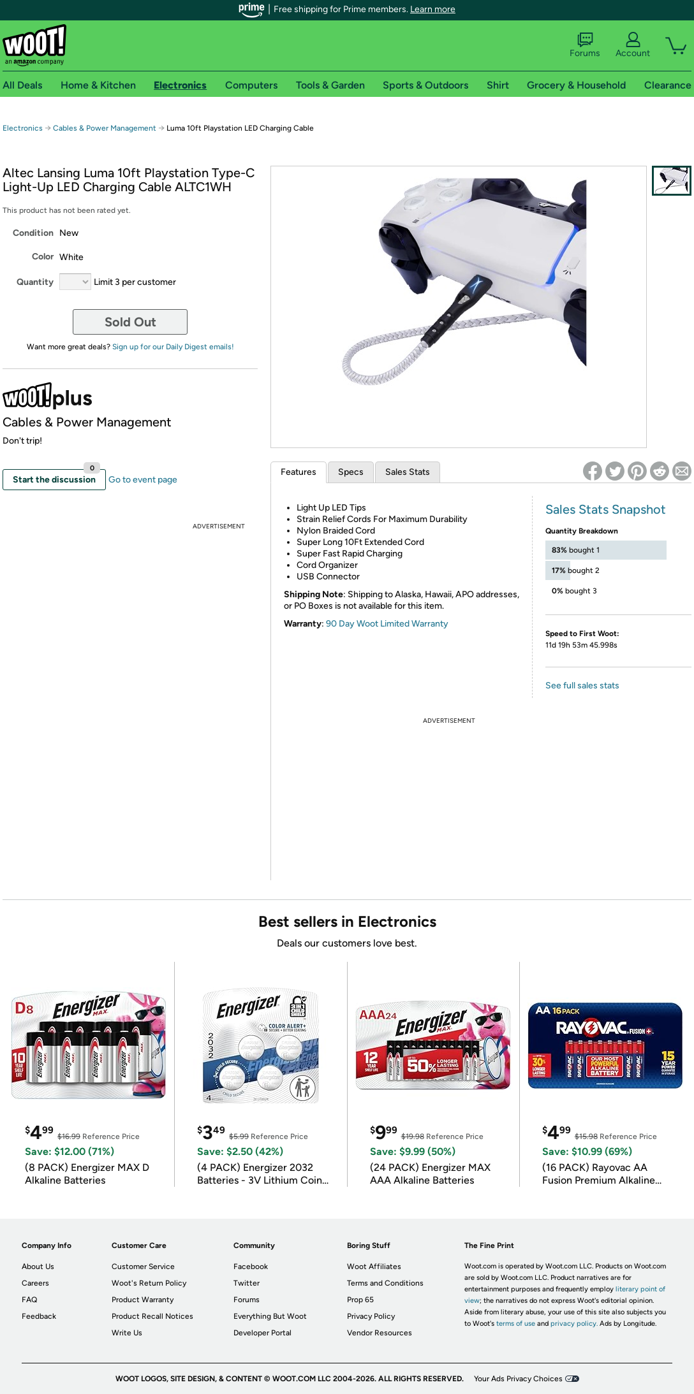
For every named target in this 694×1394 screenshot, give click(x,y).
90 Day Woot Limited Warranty (387, 623)
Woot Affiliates (374, 1266)
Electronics (23, 128)
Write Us (127, 1332)
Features (298, 472)
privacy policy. (574, 1323)
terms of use (515, 1323)
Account (633, 45)
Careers (35, 1283)
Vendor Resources (379, 1332)
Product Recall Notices (152, 1316)
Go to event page (142, 479)
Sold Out (130, 322)
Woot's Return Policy (149, 1283)
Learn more (432, 9)
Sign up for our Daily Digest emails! (173, 346)
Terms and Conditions (385, 1283)
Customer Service (143, 1266)
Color (43, 256)
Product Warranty (143, 1299)
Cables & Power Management (104, 128)
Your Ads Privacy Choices (518, 1378)
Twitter (246, 1283)
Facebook (250, 1266)
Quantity (35, 282)
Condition (33, 233)
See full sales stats (582, 685)
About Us (38, 1266)
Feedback (39, 1316)
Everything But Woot (270, 1316)
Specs (351, 472)
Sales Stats (407, 472)
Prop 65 (360, 1299)
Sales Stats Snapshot (605, 509)
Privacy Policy (371, 1316)
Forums (585, 45)
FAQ (29, 1299)
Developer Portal (262, 1332)
